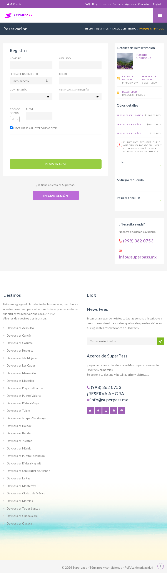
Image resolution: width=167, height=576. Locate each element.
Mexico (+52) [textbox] (15, 119)
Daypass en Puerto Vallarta (24, 395)
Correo (64, 73)
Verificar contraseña (74, 89)
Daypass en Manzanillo (21, 373)
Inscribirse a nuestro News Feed (33, 128)
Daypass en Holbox (19, 426)
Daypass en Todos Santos (23, 508)
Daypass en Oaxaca (19, 523)
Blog (94, 4)
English (157, 4)
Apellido (65, 58)
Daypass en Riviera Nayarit (24, 463)
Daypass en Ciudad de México (26, 493)
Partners (118, 4)
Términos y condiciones (105, 567)
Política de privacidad (138, 567)
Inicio (89, 28)
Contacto (143, 4)
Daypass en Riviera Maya (23, 403)
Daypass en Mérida (19, 448)
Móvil (30, 109)
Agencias (130, 4)
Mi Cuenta (14, 4)
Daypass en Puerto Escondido (26, 456)
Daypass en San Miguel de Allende (28, 470)
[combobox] (15, 119)
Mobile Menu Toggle (160, 15)
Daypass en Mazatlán (20, 380)
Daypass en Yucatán (19, 441)
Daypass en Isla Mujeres (22, 358)
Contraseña (18, 89)
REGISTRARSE (56, 164)
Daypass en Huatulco (20, 350)
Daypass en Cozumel (20, 343)
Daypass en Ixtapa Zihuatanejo (26, 418)
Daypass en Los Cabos (21, 365)
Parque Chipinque (124, 28)
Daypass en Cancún (19, 335)
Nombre (15, 58)
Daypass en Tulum (18, 410)
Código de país (15, 111)
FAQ (87, 4)
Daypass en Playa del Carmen (25, 388)
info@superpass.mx (138, 256)
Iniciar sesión (55, 195)
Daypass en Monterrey (21, 486)
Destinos (102, 28)
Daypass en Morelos (20, 501)
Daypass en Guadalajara (22, 516)
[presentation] (43, 147)
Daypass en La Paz (18, 478)
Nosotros (105, 4)
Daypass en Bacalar (19, 433)
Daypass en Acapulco (20, 328)
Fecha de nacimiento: (24, 73)
